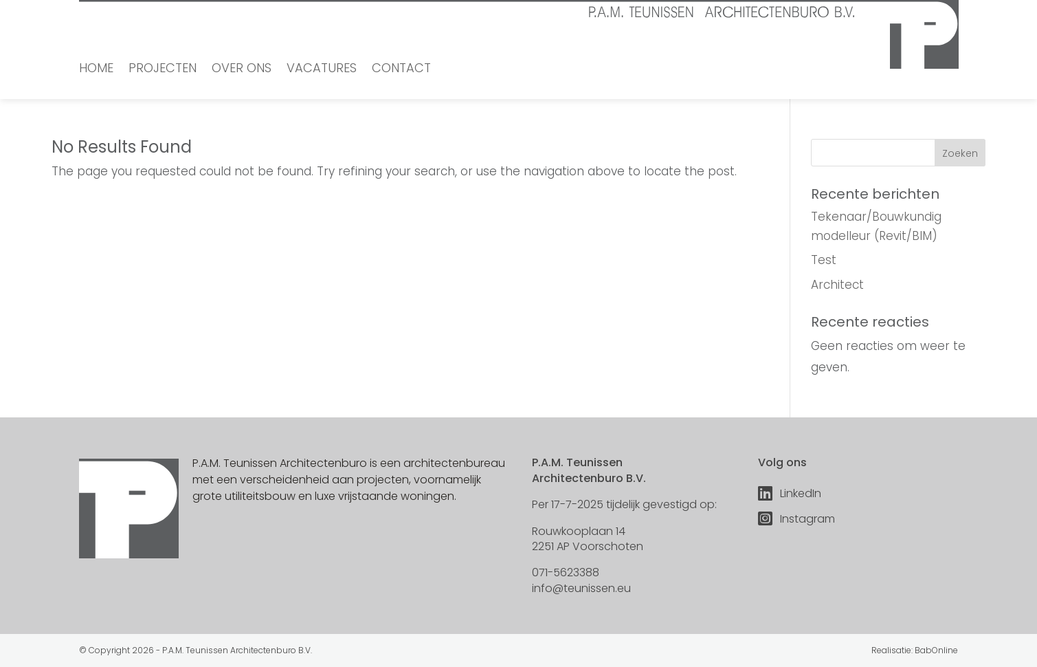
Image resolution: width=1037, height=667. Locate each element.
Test (823, 260)
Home (96, 69)
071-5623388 (565, 572)
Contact (401, 69)
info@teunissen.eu (581, 588)
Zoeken (960, 153)
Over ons (241, 69)
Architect (837, 284)
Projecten (163, 69)
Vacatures (322, 69)
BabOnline (936, 650)
